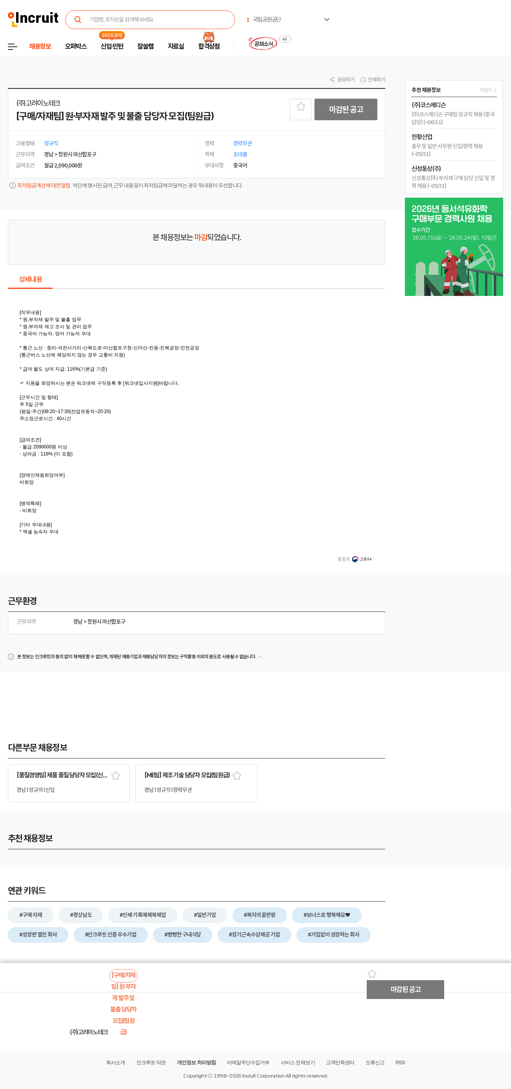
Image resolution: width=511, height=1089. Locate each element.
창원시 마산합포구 (106, 621)
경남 (78, 621)
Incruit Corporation (263, 1075)
